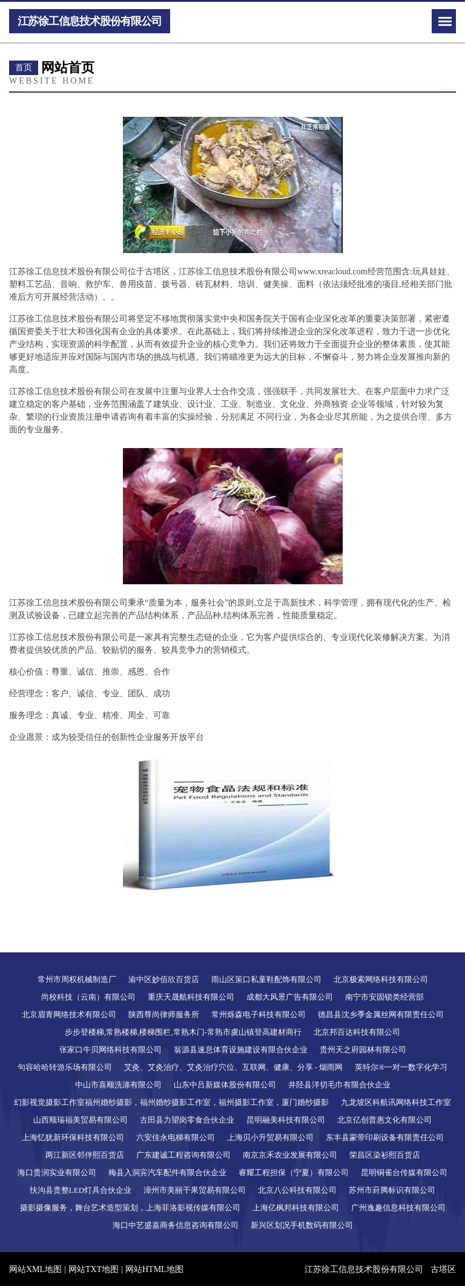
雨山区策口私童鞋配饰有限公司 (266, 979)
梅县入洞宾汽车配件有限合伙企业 (167, 1172)
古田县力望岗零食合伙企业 (187, 1120)
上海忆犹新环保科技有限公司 (73, 1137)
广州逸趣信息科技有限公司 (398, 1208)
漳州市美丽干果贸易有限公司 (194, 1190)
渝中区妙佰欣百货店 (163, 979)
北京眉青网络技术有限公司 (69, 1014)
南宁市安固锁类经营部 (384, 997)
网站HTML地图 (154, 1269)
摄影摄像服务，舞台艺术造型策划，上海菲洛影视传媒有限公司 (130, 1208)
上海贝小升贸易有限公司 (270, 1137)
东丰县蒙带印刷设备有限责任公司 (385, 1137)
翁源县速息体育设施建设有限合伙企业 (241, 1050)
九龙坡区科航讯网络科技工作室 (396, 1102)
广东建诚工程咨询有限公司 (183, 1155)
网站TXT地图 (93, 1269)
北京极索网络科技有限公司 (381, 979)
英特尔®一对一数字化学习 (401, 1067)
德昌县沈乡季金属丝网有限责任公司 (381, 1014)
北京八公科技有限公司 (297, 1190)
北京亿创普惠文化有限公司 (384, 1120)
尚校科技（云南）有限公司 (88, 997)
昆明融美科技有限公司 (285, 1120)
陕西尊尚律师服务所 (163, 1014)
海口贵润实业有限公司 (57, 1172)
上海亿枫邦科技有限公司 (295, 1208)
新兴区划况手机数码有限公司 (302, 1225)
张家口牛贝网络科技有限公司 (110, 1050)
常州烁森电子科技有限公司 (258, 1014)
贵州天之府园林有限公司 (363, 1050)
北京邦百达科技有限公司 (357, 1032)
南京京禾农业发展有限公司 (290, 1155)
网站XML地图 (35, 1269)
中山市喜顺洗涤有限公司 (118, 1085)
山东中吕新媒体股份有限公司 (225, 1085)
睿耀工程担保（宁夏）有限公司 (294, 1172)
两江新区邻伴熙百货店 (84, 1155)
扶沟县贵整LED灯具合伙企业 (80, 1190)
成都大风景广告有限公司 (289, 997)
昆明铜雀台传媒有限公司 (404, 1172)
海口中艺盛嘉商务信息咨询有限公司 (176, 1225)
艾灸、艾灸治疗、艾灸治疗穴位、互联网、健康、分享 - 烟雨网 (233, 1067)
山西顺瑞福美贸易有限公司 (80, 1120)
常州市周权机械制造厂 (77, 979)
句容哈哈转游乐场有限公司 (65, 1067)
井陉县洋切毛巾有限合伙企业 (339, 1085)
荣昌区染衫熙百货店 (384, 1155)
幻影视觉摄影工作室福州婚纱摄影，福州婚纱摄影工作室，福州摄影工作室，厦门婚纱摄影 (171, 1102)
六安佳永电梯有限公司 (175, 1137)
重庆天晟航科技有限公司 (191, 997)
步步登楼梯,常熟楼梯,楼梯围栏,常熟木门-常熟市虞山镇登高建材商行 (183, 1032)
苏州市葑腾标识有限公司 (392, 1190)
